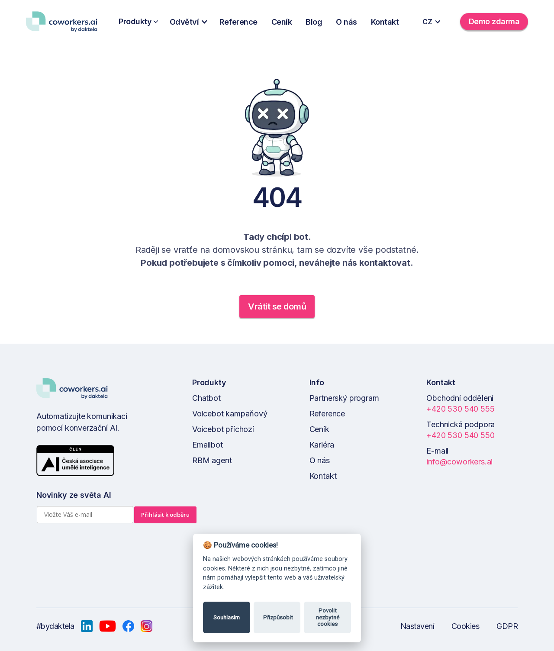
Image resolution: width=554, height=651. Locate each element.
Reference (238, 21)
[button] (191, 22)
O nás (346, 21)
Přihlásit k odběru (165, 515)
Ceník (281, 21)
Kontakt (385, 21)
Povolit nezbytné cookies (327, 617)
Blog (314, 21)
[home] (65, 21)
